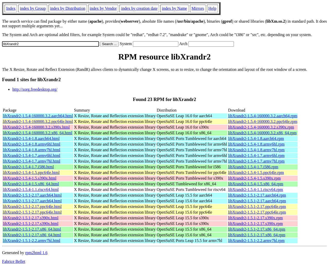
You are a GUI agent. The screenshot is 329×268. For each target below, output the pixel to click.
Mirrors (197, 8)
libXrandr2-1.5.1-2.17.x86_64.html (32, 229)
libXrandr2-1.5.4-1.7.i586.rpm (253, 167)
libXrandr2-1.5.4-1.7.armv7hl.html (31, 161)
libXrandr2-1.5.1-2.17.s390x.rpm (255, 218)
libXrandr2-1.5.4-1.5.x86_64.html (31, 184)
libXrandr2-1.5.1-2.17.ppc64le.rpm (257, 206)
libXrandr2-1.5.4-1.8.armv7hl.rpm (256, 150)
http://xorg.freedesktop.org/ (34, 89)
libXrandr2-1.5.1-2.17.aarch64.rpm (257, 195)
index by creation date (139, 8)
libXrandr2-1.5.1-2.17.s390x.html (30, 218)
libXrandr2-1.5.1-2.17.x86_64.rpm (256, 229)
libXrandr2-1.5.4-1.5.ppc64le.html (31, 172)
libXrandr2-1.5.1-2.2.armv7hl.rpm (256, 240)
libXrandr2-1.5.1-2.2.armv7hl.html (31, 240)
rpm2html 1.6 (36, 252)
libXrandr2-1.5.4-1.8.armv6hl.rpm (256, 144)
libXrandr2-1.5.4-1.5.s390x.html (29, 178)
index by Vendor (103, 8)
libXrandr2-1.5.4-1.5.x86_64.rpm (255, 184)
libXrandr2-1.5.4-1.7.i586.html (28, 167)
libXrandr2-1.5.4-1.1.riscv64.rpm (255, 189)
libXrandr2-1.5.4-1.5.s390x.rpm (254, 178)
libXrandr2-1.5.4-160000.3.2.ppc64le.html (38, 121)
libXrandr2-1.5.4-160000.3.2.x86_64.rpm (262, 133)
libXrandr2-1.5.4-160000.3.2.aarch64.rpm (262, 116)
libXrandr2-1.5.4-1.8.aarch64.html (31, 138)
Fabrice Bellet (13, 261)
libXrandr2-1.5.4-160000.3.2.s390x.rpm (261, 127)
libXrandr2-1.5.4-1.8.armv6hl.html (31, 144)
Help (212, 8)
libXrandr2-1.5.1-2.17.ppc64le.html (32, 206)
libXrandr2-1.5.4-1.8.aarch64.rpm (256, 138)
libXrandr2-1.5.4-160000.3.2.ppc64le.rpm (262, 121)
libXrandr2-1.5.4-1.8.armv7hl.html (31, 150)
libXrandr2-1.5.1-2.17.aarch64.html (32, 195)
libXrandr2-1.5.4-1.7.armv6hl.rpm (256, 155)
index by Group (32, 8)
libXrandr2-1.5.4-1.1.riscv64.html (31, 189)
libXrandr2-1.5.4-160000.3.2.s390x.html (36, 127)
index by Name (174, 8)
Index (10, 8)
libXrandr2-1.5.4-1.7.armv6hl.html (31, 155)
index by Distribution (67, 8)
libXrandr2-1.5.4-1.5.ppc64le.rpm (256, 172)
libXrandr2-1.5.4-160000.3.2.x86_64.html (37, 133)
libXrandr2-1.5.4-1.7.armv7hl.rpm (256, 161)
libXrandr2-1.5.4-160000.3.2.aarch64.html (38, 116)
